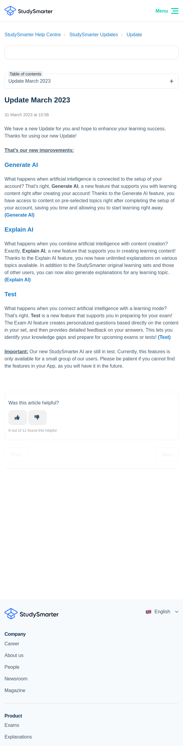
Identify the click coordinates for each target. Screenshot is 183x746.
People (12, 667)
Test (10, 294)
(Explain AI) (17, 279)
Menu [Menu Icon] (166, 11)
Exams (11, 725)
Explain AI (18, 229)
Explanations (18, 736)
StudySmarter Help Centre (32, 34)
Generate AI (21, 164)
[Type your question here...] (91, 52)
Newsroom (15, 678)
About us (13, 655)
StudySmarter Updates (93, 34)
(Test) (164, 337)
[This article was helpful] (17, 417)
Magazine (14, 690)
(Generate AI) (19, 215)
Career (11, 643)
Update (134, 34)
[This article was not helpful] (37, 417)
